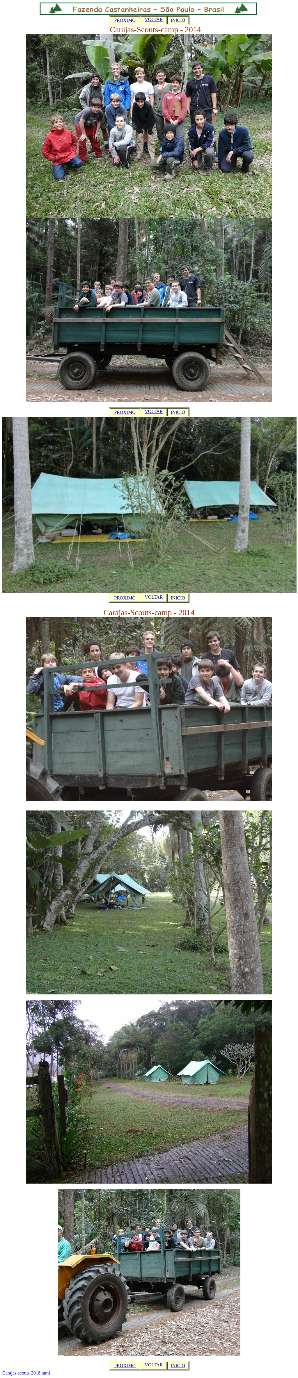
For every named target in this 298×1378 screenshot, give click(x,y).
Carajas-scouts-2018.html (26, 1372)
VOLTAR (154, 19)
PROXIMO (125, 20)
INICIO (178, 20)
